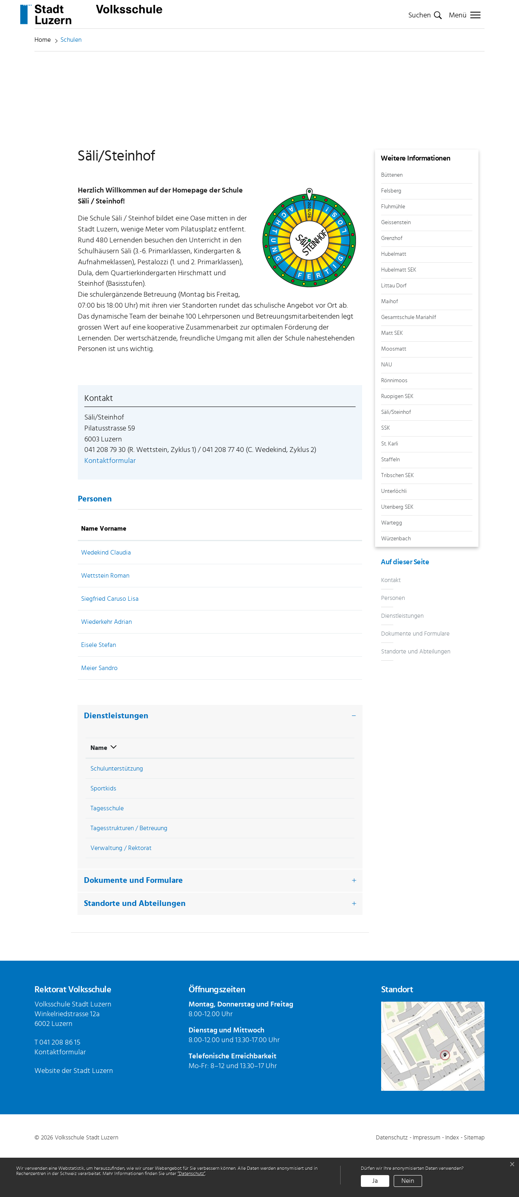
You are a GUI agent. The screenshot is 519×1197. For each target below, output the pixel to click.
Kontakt (391, 619)
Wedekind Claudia (106, 592)
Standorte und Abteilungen (415, 690)
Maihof (389, 340)
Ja (375, 1181)
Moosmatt (393, 387)
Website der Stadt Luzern (73, 1111)
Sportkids (103, 828)
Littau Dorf (394, 324)
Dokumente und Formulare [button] (133, 920)
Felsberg (391, 229)
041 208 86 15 (59, 1082)
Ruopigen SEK (397, 435)
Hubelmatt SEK (398, 308)
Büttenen (392, 213)
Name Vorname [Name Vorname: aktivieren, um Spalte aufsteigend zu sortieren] (104, 568)
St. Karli (389, 482)
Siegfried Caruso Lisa (110, 639)
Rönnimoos (394, 419)
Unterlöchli (394, 530)
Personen (393, 637)
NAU (386, 403)
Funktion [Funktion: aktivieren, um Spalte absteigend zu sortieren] (181, 568)
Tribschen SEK (397, 514)
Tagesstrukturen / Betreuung (128, 868)
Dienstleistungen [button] (116, 756)
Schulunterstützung (116, 808)
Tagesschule (107, 848)
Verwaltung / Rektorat (121, 888)
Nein (407, 1181)
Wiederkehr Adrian (106, 662)
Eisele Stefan (98, 685)
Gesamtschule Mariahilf (408, 356)
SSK (385, 466)
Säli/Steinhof (396, 451)
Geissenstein (396, 261)
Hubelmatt (393, 292)
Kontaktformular (110, 501)
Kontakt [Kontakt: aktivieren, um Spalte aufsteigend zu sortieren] (304, 568)
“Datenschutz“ (191, 1173)
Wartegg (391, 561)
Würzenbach (396, 577)
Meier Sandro (99, 708)
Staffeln (390, 498)
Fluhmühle (393, 245)
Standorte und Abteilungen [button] (135, 944)
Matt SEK (392, 371)
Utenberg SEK (397, 545)
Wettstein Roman (105, 615)
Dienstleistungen (402, 654)
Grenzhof (392, 277)
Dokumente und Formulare (415, 672)
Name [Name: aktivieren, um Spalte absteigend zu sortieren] (98, 788)
